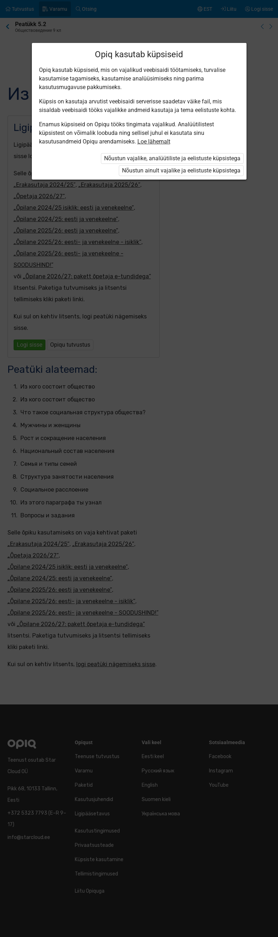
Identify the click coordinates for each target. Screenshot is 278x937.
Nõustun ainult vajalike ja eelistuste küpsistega (181, 170)
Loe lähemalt (153, 141)
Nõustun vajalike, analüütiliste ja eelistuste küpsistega (172, 158)
